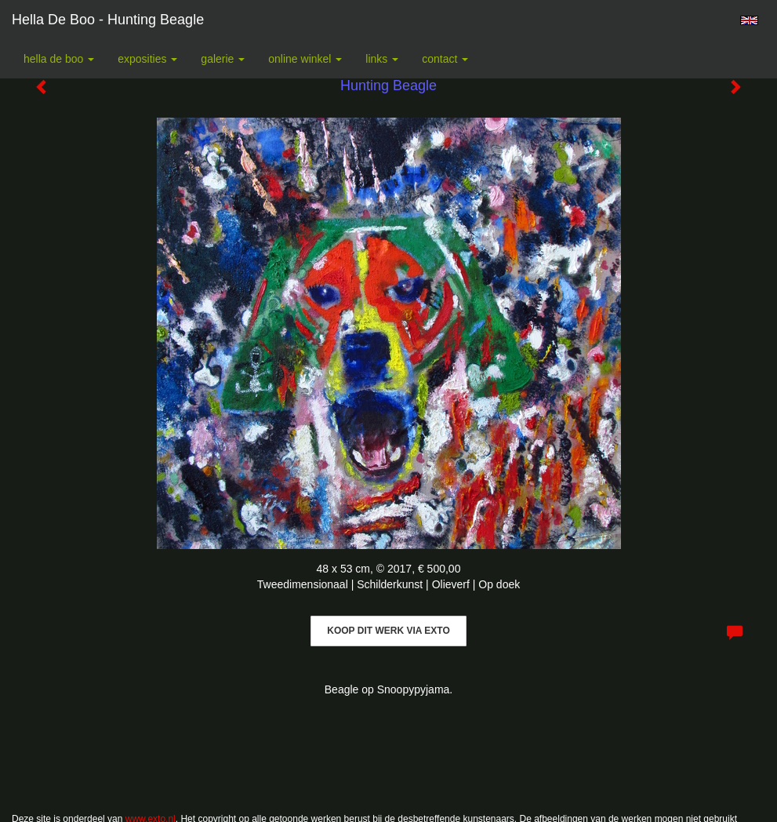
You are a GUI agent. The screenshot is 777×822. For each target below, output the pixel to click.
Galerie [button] (223, 59)
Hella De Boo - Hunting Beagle (108, 19)
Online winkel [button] (305, 59)
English (749, 20)
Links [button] (381, 59)
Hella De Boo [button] (59, 59)
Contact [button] (445, 59)
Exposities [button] (147, 59)
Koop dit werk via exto (388, 630)
